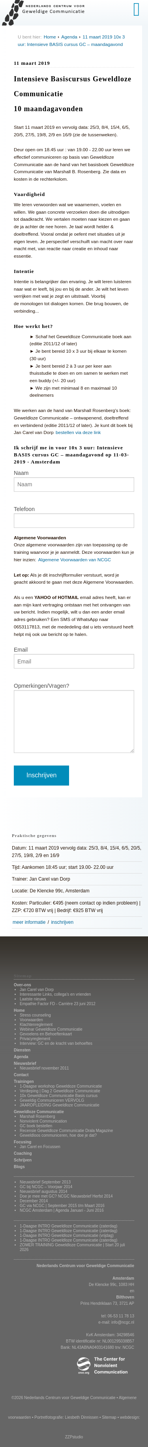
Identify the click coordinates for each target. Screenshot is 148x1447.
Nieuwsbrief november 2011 (44, 1068)
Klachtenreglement (36, 1024)
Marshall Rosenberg (37, 1116)
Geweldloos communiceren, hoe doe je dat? (58, 1135)
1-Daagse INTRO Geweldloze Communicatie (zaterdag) (68, 1226)
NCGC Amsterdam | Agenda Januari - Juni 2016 (62, 1210)
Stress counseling (35, 1015)
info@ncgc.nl (122, 1322)
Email (21, 650)
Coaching (23, 1153)
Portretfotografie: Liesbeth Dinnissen (66, 1417)
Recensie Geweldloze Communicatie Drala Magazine (66, 1130)
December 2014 (34, 1201)
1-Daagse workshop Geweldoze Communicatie (61, 1086)
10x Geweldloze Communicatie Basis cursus (58, 1095)
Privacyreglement (35, 1039)
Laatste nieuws (33, 999)
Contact (21, 1075)
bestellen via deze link (78, 432)
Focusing (22, 1142)
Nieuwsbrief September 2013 (45, 1182)
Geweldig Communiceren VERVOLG (52, 1100)
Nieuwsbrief (25, 1063)
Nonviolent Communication (43, 1121)
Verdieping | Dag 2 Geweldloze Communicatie (60, 1091)
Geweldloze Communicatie (39, 1112)
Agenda (69, 36)
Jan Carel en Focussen (40, 1147)
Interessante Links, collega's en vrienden (55, 994)
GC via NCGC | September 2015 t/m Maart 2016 (62, 1205)
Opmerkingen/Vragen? (41, 686)
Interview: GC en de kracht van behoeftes (56, 1043)
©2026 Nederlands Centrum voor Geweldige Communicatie (63, 1398)
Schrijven (23, 1160)
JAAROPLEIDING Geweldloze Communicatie (59, 1105)
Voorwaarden (31, 1020)
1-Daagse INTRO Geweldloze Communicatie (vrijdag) (67, 1235)
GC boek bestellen (36, 1126)
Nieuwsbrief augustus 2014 (43, 1191)
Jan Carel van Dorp (37, 989)
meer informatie (29, 922)
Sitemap (109, 1417)
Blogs (19, 1167)
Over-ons (22, 985)
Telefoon (24, 509)
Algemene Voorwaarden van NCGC (74, 559)
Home (50, 36)
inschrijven (62, 922)
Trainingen (24, 1081)
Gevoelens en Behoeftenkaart (46, 1034)
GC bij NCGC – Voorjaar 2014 (46, 1187)
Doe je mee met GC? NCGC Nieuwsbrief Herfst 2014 (66, 1196)
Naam (21, 473)
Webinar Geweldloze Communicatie (51, 1029)
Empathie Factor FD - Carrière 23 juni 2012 (58, 1004)
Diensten (22, 1050)
